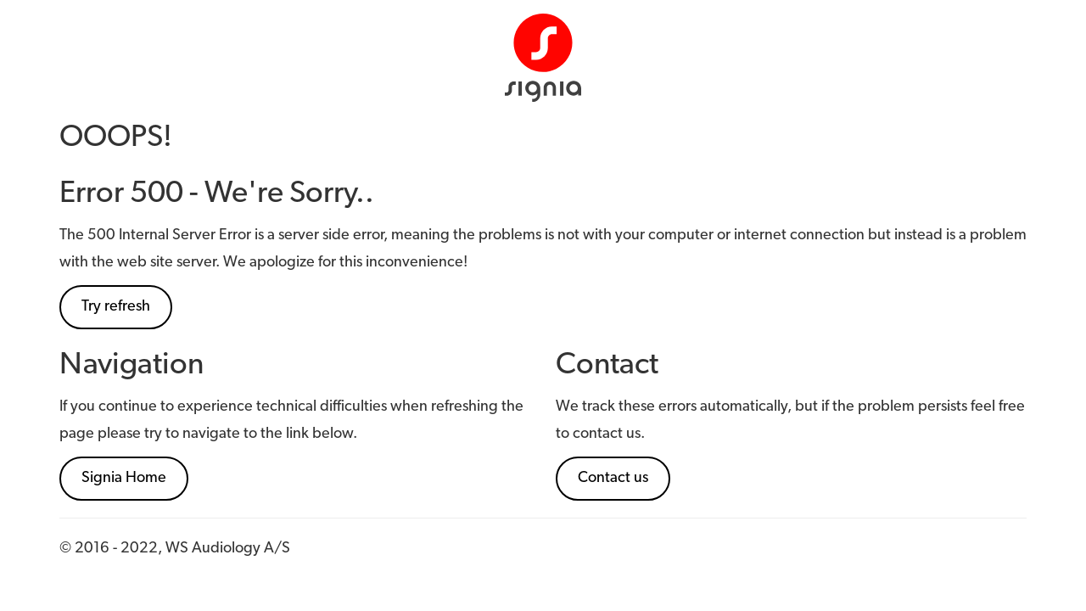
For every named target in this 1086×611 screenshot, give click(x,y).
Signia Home (123, 478)
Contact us (613, 478)
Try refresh (115, 307)
